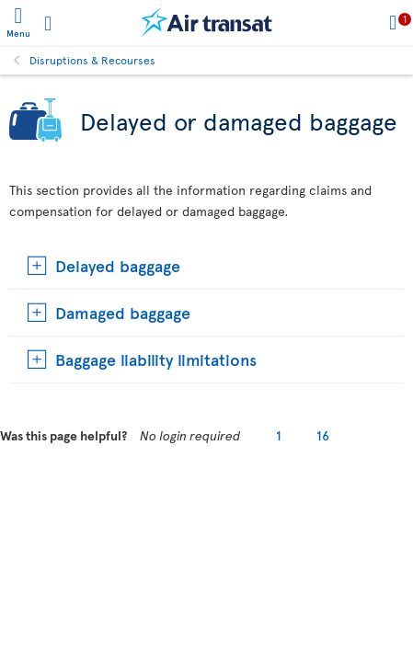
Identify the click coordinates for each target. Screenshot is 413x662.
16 (322, 435)
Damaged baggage (122, 312)
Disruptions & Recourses (92, 59)
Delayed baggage (117, 265)
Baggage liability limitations (156, 359)
